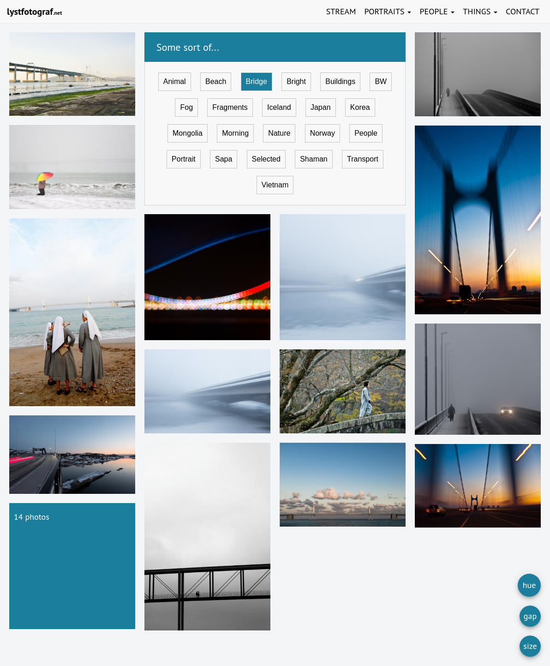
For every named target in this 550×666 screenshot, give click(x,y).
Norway (322, 133)
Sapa (223, 159)
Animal (174, 81)
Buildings (340, 81)
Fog (186, 107)
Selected (266, 159)
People (436, 11)
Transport (362, 159)
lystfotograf (34, 12)
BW (381, 81)
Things (480, 11)
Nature (279, 133)
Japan (321, 107)
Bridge (256, 81)
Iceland (279, 107)
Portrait (184, 159)
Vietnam (275, 185)
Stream (341, 11)
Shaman (314, 159)
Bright (296, 81)
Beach (215, 81)
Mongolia (188, 133)
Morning (235, 133)
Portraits (387, 11)
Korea (360, 107)
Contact (522, 11)
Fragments (229, 107)
